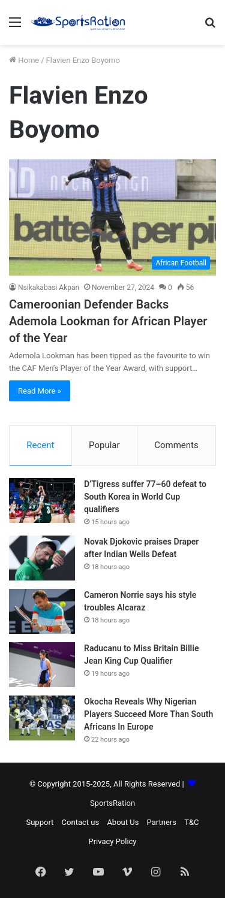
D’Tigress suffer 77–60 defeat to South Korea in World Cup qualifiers (145, 496)
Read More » (39, 390)
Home (24, 60)
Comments (176, 445)
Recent (40, 445)
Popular (104, 445)
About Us (123, 822)
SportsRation (112, 803)
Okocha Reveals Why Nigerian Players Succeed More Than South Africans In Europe (148, 714)
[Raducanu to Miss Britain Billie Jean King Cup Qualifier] (42, 664)
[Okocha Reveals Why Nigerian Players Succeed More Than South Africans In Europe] (42, 718)
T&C (191, 822)
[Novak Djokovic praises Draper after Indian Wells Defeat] (42, 558)
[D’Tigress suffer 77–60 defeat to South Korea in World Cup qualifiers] (42, 500)
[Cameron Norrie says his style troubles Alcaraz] (42, 611)
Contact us (81, 822)
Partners (161, 822)
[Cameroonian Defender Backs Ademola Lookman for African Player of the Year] (112, 217)
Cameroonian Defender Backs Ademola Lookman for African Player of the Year (108, 321)
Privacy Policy (112, 841)
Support (39, 822)
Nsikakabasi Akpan (48, 287)
